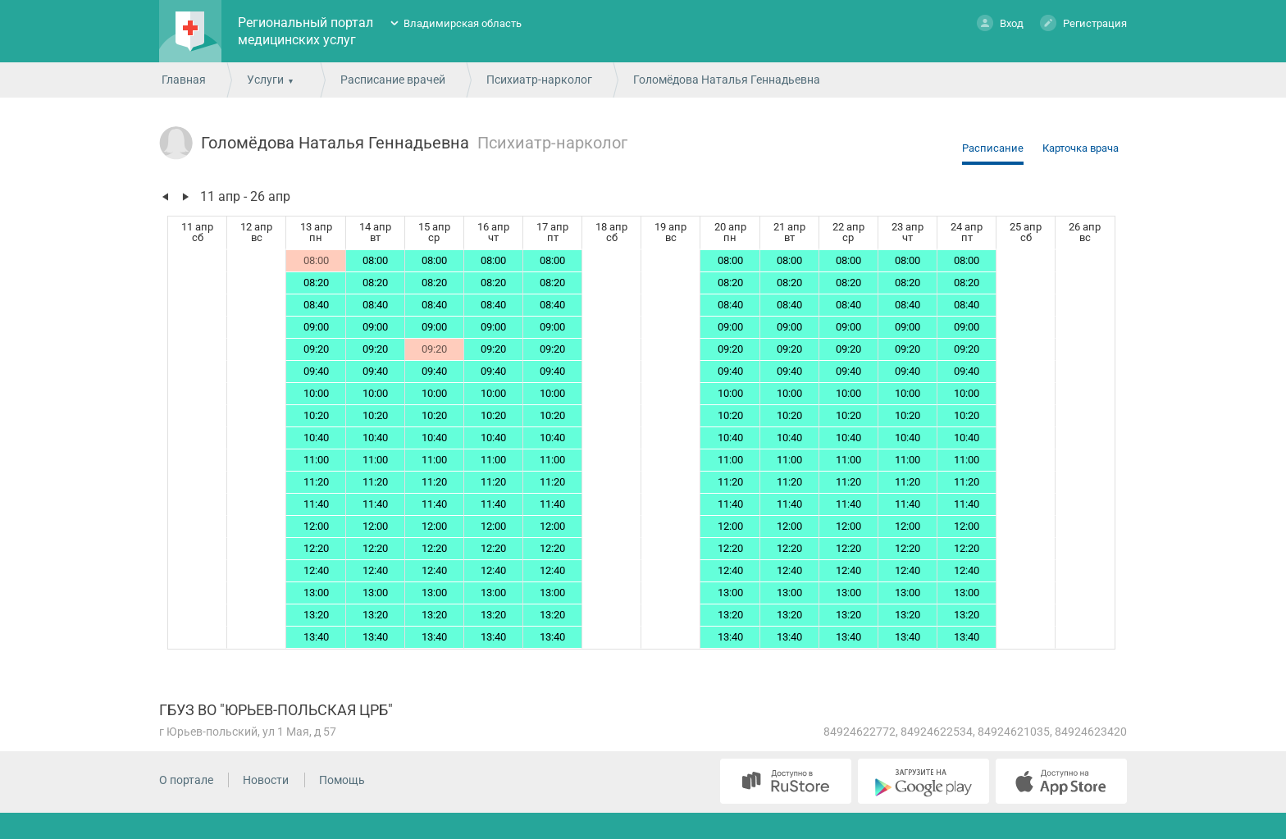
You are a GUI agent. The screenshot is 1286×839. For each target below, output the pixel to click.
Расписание (993, 148)
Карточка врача (1080, 148)
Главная (184, 79)
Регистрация (1083, 22)
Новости (266, 780)
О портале (186, 780)
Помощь (342, 780)
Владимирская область (463, 23)
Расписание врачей (392, 79)
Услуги (265, 79)
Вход (1000, 22)
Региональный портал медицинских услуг (305, 31)
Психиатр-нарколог (539, 79)
